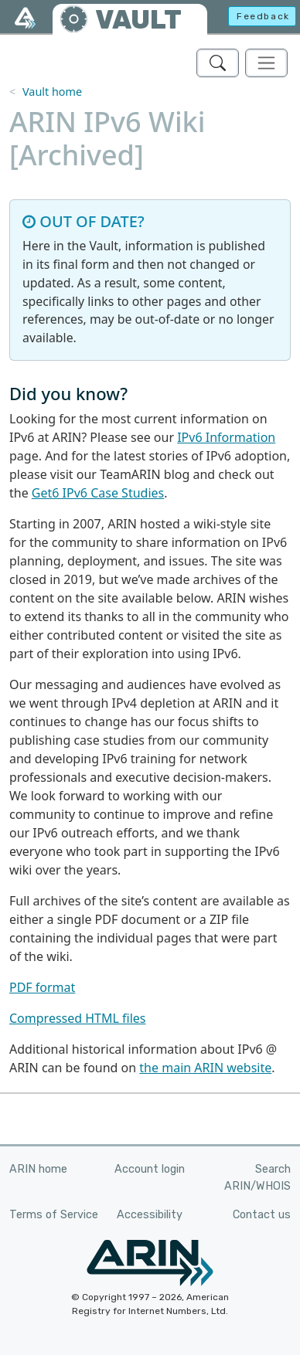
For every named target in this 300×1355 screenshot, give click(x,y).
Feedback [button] (263, 16)
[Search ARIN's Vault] (217, 63)
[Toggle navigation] (266, 63)
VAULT (138, 20)
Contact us (262, 1214)
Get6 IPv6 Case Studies (98, 492)
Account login (149, 1169)
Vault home (52, 91)
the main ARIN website (205, 1067)
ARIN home (38, 1169)
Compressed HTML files (77, 1018)
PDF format (42, 987)
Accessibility (149, 1214)
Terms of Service (53, 1214)
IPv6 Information (226, 437)
